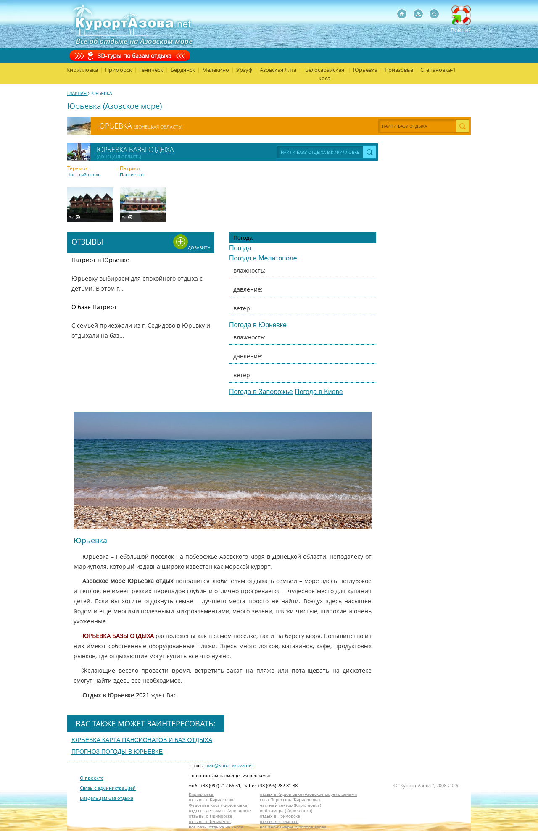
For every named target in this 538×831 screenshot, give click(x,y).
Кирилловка (82, 70)
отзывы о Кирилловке (212, 799)
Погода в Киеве (319, 391)
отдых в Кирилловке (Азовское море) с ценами (308, 794)
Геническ (151, 70)
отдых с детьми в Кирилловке (220, 810)
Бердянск (183, 70)
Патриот (130, 168)
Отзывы (87, 242)
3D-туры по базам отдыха (134, 56)
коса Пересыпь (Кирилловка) (290, 799)
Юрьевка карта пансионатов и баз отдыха (141, 739)
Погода (240, 248)
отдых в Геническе (279, 821)
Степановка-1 (438, 70)
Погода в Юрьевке (258, 325)
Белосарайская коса (324, 74)
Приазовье (399, 70)
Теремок (77, 168)
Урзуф (244, 70)
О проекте (91, 778)
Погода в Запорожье (261, 391)
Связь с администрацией (108, 788)
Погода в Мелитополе (263, 258)
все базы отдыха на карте (216, 827)
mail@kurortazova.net (229, 765)
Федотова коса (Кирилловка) (218, 805)
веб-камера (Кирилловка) (286, 810)
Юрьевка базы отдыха (135, 149)
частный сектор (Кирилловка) (290, 805)
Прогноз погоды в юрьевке (117, 751)
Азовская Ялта (278, 70)
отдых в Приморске (280, 816)
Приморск (118, 70)
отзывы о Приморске (210, 816)
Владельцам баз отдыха (106, 798)
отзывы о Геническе (210, 821)
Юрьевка (365, 70)
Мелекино (215, 70)
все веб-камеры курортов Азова (293, 827)
